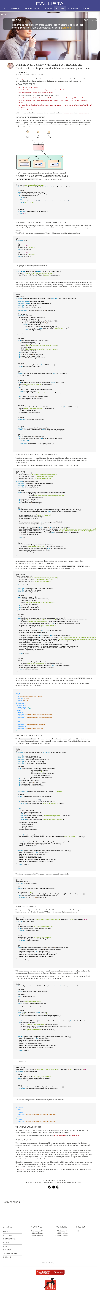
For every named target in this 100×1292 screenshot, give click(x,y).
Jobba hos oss (10, 1246)
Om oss (6, 1224)
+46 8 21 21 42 (38, 1227)
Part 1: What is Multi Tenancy (28, 79)
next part (22, 1162)
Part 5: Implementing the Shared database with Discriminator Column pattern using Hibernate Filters (51, 90)
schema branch (83, 105)
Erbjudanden (9, 1231)
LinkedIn (66, 20)
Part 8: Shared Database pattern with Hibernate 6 (34, 102)
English (7, 1249)
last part (22, 71)
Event (6, 1235)
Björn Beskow (37, 67)
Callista (7, 1219)
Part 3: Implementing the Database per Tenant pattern (35, 85)
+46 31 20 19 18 (63, 1227)
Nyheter (7, 1242)
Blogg (6, 1238)
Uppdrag (7, 1227)
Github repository (68, 105)
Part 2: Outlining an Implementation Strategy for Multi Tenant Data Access (43, 82)
